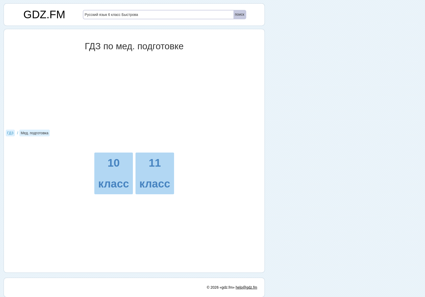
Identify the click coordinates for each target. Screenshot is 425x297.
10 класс (113, 173)
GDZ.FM (44, 14)
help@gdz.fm (246, 287)
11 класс (154, 173)
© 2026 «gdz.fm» (221, 287)
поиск (239, 14)
